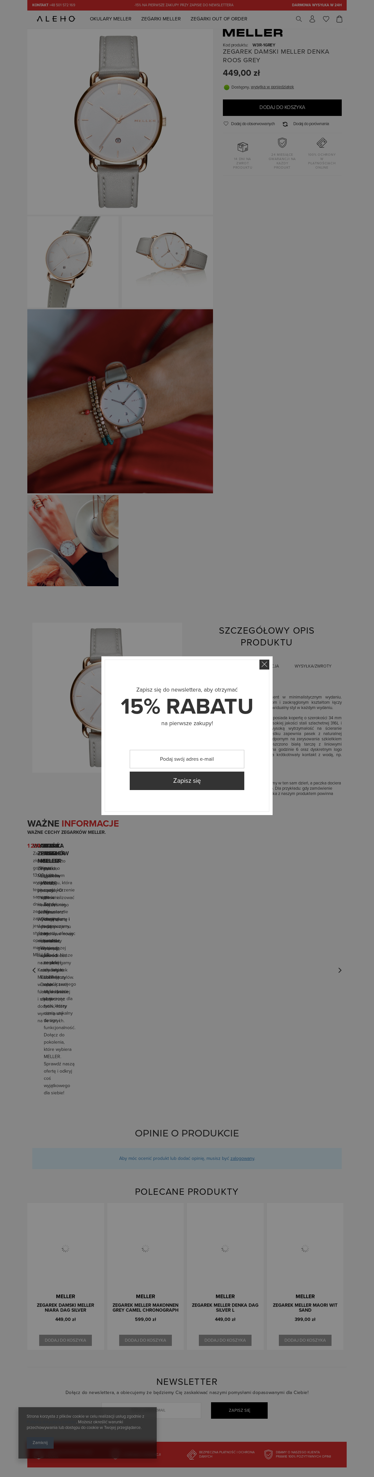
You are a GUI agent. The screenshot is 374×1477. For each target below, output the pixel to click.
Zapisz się (187, 781)
